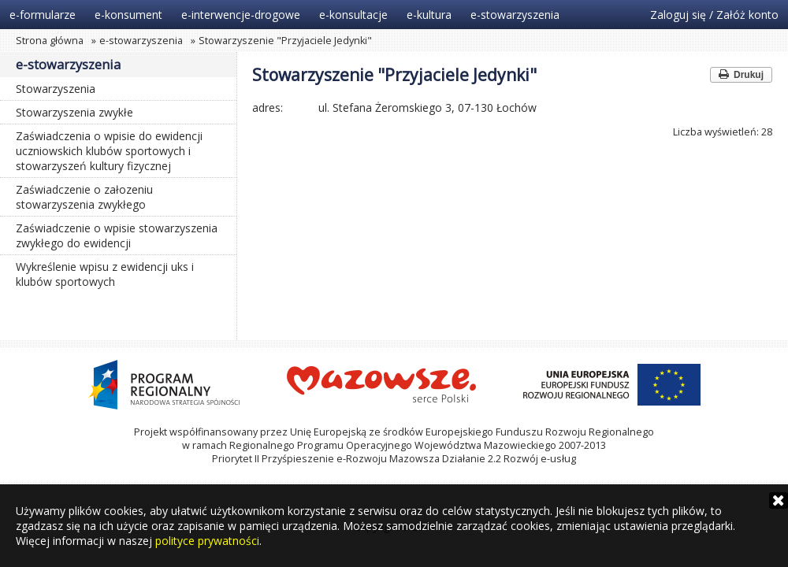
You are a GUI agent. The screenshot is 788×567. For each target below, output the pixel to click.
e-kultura (429, 14)
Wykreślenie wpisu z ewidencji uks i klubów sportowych (105, 274)
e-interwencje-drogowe (240, 14)
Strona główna (50, 40)
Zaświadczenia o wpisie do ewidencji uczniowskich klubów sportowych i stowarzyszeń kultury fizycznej (109, 150)
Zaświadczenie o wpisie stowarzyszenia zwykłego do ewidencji (116, 235)
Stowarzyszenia (55, 88)
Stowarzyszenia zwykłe (74, 112)
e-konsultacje (353, 14)
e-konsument (128, 14)
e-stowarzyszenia (514, 14)
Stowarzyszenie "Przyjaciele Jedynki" (285, 40)
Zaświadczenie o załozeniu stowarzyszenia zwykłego (84, 197)
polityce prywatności (207, 540)
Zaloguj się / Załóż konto (714, 14)
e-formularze (42, 14)
